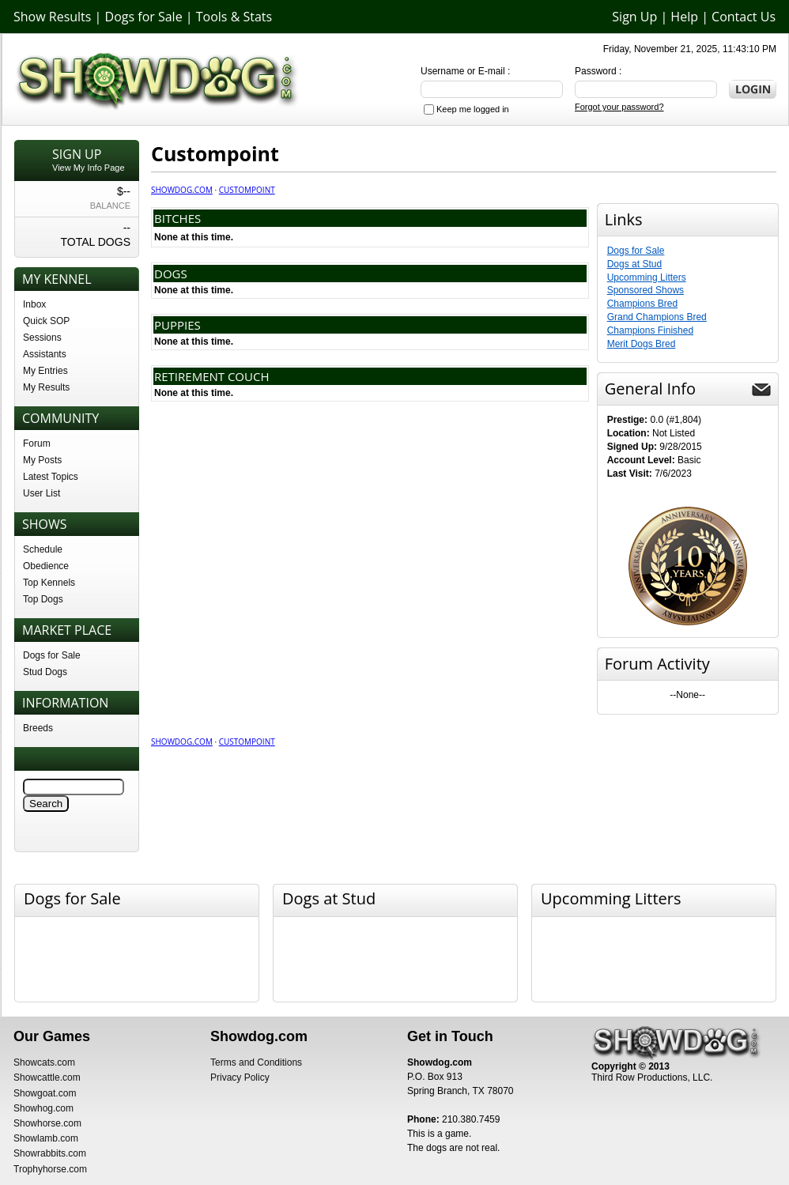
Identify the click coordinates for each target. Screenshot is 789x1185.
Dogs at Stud (634, 264)
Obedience (46, 566)
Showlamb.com (45, 1138)
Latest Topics (50, 476)
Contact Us (744, 16)
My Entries (45, 370)
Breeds (38, 728)
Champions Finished (650, 330)
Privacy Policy (240, 1077)
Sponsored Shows (645, 290)
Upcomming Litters (646, 277)
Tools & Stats (234, 16)
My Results (46, 387)
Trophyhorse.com (50, 1169)
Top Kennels (49, 582)
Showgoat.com (44, 1093)
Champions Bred (642, 303)
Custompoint (247, 189)
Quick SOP (46, 320)
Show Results (52, 16)
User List (41, 493)
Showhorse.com (47, 1123)
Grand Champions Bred (657, 317)
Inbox (34, 304)
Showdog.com (182, 189)
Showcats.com (44, 1062)
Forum (37, 443)
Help (684, 16)
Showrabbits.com (49, 1153)
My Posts (42, 460)
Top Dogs (43, 599)
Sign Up (634, 16)
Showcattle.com (47, 1077)
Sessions (42, 337)
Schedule (42, 549)
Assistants (44, 354)
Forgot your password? (619, 106)
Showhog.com (43, 1108)
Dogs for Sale (144, 16)
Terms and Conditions (256, 1062)
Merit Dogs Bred (641, 343)
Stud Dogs (45, 671)
